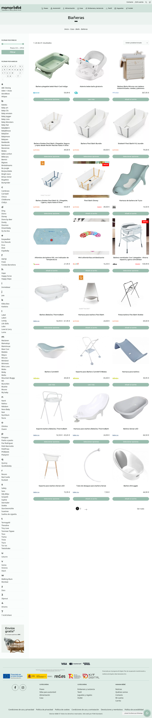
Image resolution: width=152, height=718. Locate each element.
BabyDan (5, 133)
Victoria (4, 568)
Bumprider (5, 183)
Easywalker (5, 239)
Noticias (119, 689)
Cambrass (5, 191)
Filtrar (12, 52)
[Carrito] (150, 2)
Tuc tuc (4, 545)
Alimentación (44, 695)
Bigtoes (4, 162)
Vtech (3, 571)
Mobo (3, 369)
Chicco (4, 197)
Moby (3, 372)
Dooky (4, 222)
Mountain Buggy (8, 378)
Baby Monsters (7, 122)
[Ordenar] (136, 43)
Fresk (3, 262)
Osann (4, 429)
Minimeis (5, 363)
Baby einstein (6, 113)
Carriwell (4, 194)
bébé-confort (6, 154)
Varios (3, 565)
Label (3, 315)
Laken (3, 318)
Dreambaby (6, 228)
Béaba (4, 151)
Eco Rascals (6, 242)
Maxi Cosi (5, 349)
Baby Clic (5, 110)
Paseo (41, 689)
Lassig (3, 321)
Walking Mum (7, 579)
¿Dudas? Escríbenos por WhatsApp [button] (133, 713)
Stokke (4, 505)
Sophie (4, 500)
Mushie (4, 387)
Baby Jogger (6, 116)
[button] (147, 713)
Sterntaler (5, 503)
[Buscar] (146, 2)
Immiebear (5, 287)
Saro (3, 491)
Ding (3, 211)
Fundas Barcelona (8, 265)
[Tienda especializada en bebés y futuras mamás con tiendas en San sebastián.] (11, 8)
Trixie (3, 540)
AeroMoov (5, 94)
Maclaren (5, 340)
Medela (4, 352)
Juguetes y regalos (85, 695)
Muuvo (4, 389)
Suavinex (5, 511)
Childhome (5, 199)
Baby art (4, 108)
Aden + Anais (6, 91)
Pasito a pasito (7, 440)
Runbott (4, 480)
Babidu (4, 105)
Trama (4, 537)
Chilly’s (4, 202)
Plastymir (5, 455)
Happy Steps (6, 279)
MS (2, 381)
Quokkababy (6, 466)
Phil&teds (5, 452)
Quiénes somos (122, 692)
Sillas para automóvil (47, 692)
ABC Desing (6, 88)
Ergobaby (5, 251)
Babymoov (5, 136)
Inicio (66, 29)
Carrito (118, 701)
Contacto (119, 695)
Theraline (5, 525)
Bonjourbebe (6, 171)
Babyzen (4, 139)
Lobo (3, 326)
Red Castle (5, 477)
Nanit (3, 401)
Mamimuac (5, 346)
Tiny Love (5, 528)
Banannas (5, 148)
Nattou (4, 403)
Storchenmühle (7, 508)
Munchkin (5, 384)
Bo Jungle (5, 168)
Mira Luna (5, 366)
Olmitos (4, 426)
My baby (4, 392)
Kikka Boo (5, 304)
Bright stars (6, 174)
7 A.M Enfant (6, 615)
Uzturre (4, 557)
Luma (3, 332)
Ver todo (140, 509)
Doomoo (4, 225)
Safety (3, 488)
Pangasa (4, 437)
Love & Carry (6, 329)
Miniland (4, 361)
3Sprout (4, 598)
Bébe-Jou (5, 157)
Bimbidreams (6, 165)
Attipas (4, 96)
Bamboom (5, 145)
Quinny (4, 463)
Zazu (3, 590)
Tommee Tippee (7, 531)
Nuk (3, 412)
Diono (3, 214)
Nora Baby (5, 409)
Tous (3, 534)
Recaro (4, 474)
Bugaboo (5, 180)
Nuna (3, 418)
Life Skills (5, 323)
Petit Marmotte (7, 446)
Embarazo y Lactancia (86, 689)
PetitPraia (5, 449)
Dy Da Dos (5, 231)
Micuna (4, 358)
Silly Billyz (5, 494)
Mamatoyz (5, 343)
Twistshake (5, 548)
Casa (72, 29)
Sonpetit (4, 497)
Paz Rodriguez (7, 443)
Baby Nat (5, 125)
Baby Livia (5, 119)
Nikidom (4, 406)
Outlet (80, 698)
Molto (3, 375)
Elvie (3, 248)
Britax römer (6, 177)
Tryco (3, 543)
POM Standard (97, 714)
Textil (80, 692)
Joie (2, 295)
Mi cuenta (119, 698)
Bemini (4, 159)
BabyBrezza (6, 131)
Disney (4, 216)
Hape (3, 273)
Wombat (4, 582)
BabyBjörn (5, 128)
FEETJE (4, 259)
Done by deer (6, 219)
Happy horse (6, 276)
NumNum (5, 415)
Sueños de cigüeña (9, 514)
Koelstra (4, 306)
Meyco (4, 355)
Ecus (3, 245)
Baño (78, 29)
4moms (4, 607)
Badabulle (5, 142)
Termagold (5, 522)
